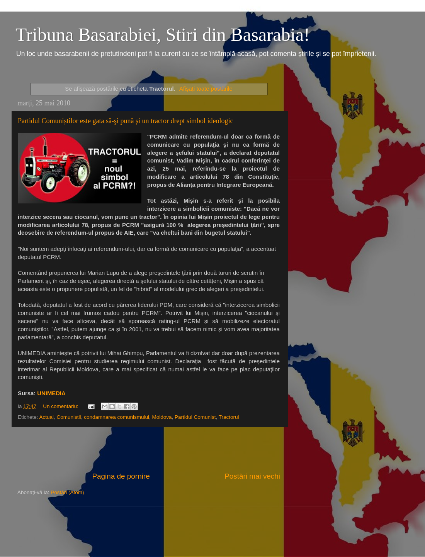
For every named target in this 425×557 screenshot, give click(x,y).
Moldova (162, 417)
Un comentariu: (61, 406)
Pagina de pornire (121, 476)
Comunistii (69, 417)
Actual (46, 417)
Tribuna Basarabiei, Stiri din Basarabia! (162, 34)
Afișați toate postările (206, 89)
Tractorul (229, 417)
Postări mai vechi (252, 476)
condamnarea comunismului (116, 417)
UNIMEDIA (51, 393)
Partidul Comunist (195, 417)
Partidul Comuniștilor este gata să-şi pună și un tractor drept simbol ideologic (125, 121)
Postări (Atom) (67, 492)
